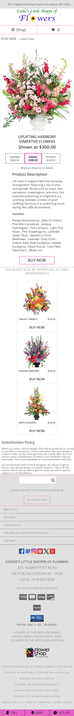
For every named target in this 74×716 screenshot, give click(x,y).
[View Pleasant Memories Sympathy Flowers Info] (37, 352)
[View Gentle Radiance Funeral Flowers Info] (37, 403)
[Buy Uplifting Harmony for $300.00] (37, 260)
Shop (18, 29)
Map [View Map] (37, 712)
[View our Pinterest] (40, 553)
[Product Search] (37, 480)
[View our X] (46, 553)
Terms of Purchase (38, 702)
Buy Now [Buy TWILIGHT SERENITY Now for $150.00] (37, 327)
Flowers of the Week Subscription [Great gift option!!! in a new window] (37, 640)
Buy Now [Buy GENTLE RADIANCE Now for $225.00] (37, 431)
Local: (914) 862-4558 (37, 579)
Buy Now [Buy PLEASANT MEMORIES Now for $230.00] (37, 379)
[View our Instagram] (34, 553)
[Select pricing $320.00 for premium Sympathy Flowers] (51, 158)
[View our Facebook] (21, 553)
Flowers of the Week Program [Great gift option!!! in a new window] (36, 632)
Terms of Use (63, 702)
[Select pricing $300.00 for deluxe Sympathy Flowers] (33, 158)
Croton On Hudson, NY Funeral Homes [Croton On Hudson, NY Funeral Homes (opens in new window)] (28, 666)
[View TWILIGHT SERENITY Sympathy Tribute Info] (37, 300)
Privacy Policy (12, 702)
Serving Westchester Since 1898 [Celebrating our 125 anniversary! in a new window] (36, 636)
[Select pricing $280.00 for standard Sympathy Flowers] (15, 158)
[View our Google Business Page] (27, 553)
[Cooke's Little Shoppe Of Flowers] (37, 20)
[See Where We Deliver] (37, 499)
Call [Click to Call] (12, 712)
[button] (37, 618)
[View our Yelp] (52, 553)
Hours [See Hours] (61, 712)
